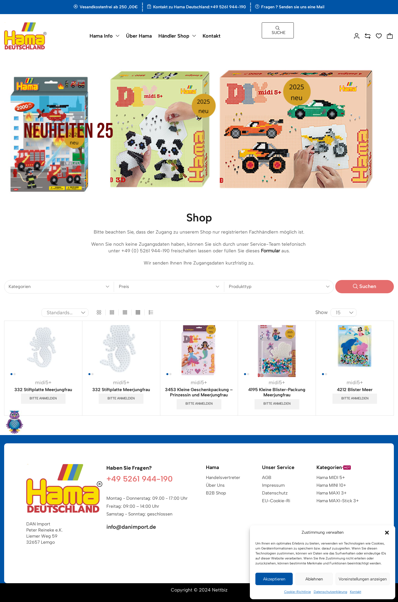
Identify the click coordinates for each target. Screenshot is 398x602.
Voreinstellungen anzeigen (363, 579)
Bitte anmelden (43, 398)
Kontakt (355, 592)
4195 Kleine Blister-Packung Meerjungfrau (276, 392)
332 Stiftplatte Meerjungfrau (43, 389)
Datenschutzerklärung (330, 592)
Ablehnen (314, 579)
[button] (387, 532)
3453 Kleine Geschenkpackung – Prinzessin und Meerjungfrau (199, 392)
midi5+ (43, 382)
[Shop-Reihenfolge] (64, 312)
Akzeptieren (274, 579)
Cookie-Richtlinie (297, 592)
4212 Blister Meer (355, 389)
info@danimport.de (131, 527)
